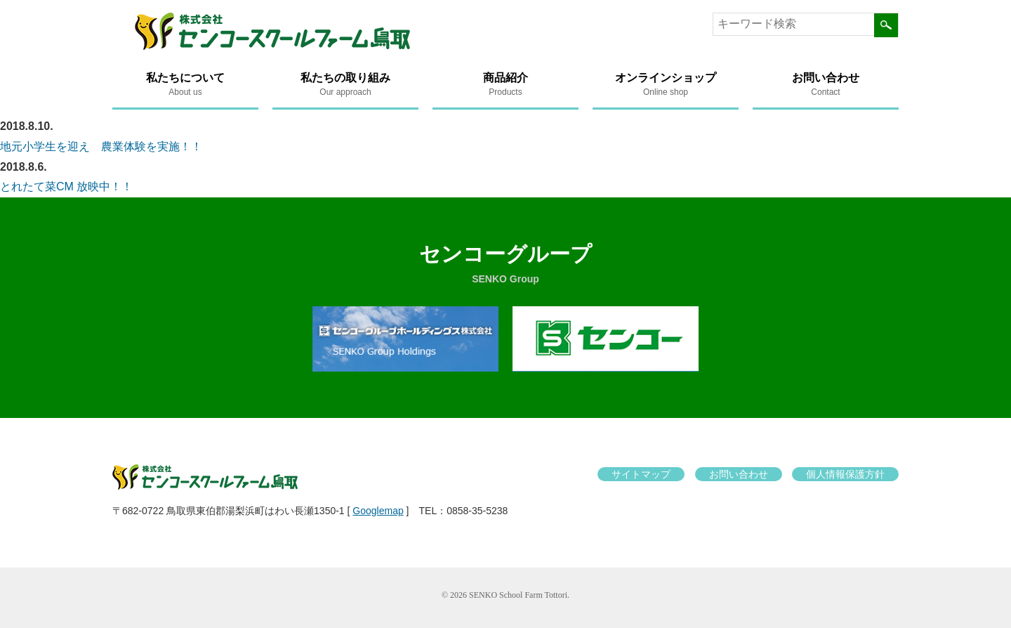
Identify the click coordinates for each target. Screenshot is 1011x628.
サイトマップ (641, 474)
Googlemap (377, 510)
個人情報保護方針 (845, 474)
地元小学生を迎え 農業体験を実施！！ (101, 146)
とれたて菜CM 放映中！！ (66, 186)
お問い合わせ (738, 474)
